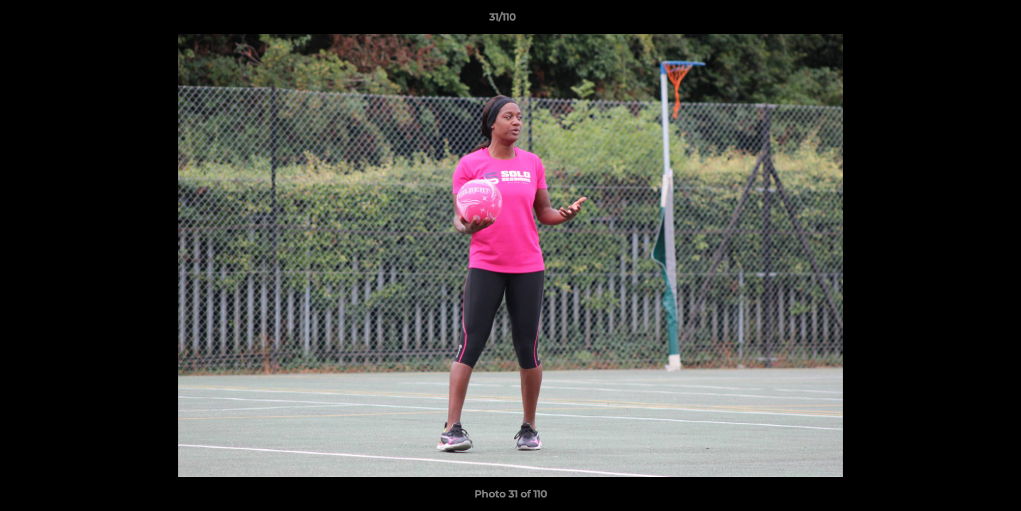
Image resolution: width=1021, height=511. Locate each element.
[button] (961, 20)
